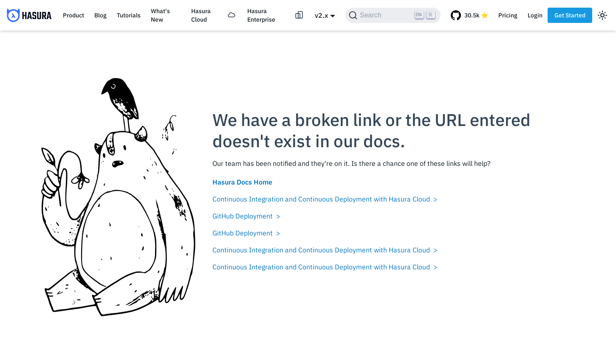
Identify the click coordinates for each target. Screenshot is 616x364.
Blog (100, 15)
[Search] (393, 15)
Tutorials (129, 15)
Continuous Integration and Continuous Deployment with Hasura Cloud (321, 199)
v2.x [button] (321, 15)
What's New (160, 15)
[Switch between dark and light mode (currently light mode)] (602, 15)
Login (535, 15)
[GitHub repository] (469, 15)
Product (73, 15)
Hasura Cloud (201, 15)
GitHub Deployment (242, 216)
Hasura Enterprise (261, 15)
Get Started (569, 15)
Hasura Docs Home (242, 182)
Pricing (507, 15)
